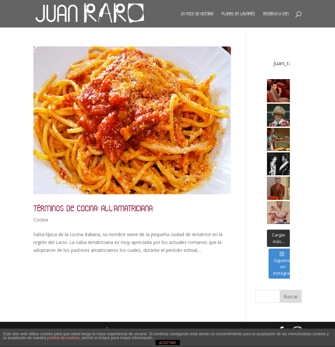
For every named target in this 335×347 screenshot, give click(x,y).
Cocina (40, 220)
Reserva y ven (276, 13)
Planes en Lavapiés (238, 13)
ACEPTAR (167, 343)
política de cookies (63, 338)
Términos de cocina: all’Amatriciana (93, 208)
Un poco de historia (197, 13)
